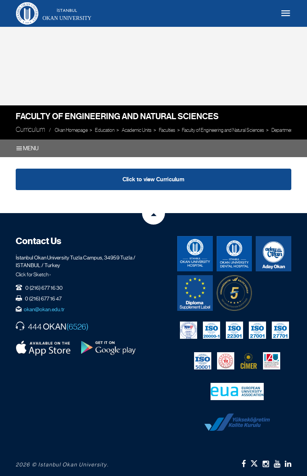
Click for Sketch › (33, 274)
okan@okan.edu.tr (44, 309)
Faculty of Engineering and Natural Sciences (117, 116)
